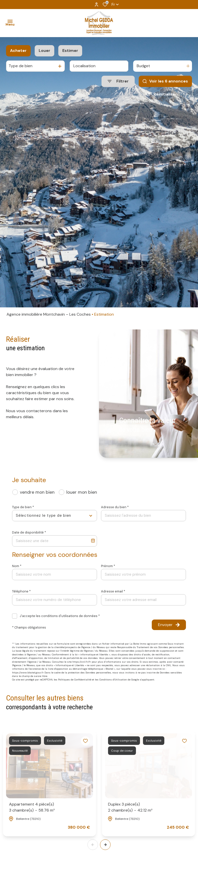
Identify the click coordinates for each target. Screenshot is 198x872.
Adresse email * (113, 591)
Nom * (16, 566)
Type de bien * (23, 507)
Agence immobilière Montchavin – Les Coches (49, 314)
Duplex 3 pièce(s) (130, 807)
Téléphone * (21, 591)
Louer (44, 50)
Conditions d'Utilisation (113, 679)
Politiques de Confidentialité (74, 679)
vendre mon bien (37, 492)
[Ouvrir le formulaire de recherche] (118, 81)
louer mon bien (81, 492)
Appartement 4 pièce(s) (32, 807)
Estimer (70, 50)
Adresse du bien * (115, 507)
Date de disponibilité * (29, 532)
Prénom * (108, 566)
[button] (105, 844)
